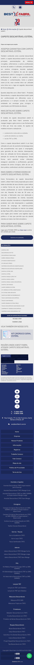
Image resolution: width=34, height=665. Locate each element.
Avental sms (5, 250)
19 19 (17, 412)
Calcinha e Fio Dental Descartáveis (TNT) (17, 635)
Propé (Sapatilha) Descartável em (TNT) (17, 641)
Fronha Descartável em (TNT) (17, 616)
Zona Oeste (24, 356)
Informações (5, 245)
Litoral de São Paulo (7, 361)
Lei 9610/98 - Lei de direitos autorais (8, 380)
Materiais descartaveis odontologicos (13, 266)
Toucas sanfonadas (7, 300)
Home (17, 431)
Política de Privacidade (17, 467)
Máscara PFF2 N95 (17, 600)
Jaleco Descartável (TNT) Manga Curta (17, 551)
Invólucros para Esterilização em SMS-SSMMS (17, 522)
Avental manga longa (8, 279)
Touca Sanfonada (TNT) (17, 541)
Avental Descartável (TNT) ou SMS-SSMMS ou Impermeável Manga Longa (17, 494)
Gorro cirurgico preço (8, 258)
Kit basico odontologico (8, 260)
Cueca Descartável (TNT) (17, 638)
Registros (17, 449)
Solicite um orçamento (17, 237)
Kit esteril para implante (9, 292)
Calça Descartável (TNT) (17, 631)
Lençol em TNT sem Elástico (17, 591)
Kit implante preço (7, 263)
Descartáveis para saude (9, 255)
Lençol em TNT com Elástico (17, 587)
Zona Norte (15, 356)
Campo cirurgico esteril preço (10, 303)
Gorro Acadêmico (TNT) (17, 535)
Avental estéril (6, 274)
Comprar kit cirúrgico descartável (11, 308)
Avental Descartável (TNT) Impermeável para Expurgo (17, 486)
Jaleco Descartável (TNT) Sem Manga (17, 557)
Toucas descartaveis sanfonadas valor (13, 305)
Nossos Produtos (17, 440)
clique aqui (23, 230)
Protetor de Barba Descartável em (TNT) (17, 619)
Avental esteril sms (7, 271)
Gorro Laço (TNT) (17, 538)
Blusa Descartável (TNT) (17, 628)
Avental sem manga (7, 284)
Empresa (17, 436)
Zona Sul (4, 359)
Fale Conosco (17, 458)
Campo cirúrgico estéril (8, 287)
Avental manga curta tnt (9, 276)
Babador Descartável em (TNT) (17, 613)
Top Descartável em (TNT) (17, 644)
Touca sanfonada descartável (10, 298)
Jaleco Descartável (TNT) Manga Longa (17, 554)
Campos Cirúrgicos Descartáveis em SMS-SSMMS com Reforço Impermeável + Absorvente (17, 509)
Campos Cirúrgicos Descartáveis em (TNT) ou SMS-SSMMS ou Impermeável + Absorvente (17, 516)
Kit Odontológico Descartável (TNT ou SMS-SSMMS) (17, 572)
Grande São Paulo (22, 359)
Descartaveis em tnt (7, 252)
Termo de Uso (17, 472)
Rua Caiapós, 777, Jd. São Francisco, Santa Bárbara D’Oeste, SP (17, 418)
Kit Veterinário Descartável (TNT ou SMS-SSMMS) (17, 577)
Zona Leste (12, 359)
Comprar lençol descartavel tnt (11, 311)
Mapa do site (17, 463)
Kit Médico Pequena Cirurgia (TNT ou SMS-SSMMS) (17, 567)
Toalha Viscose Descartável (17, 526)
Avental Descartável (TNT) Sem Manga (17, 498)
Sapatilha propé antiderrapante (11, 295)
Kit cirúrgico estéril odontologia (11, 290)
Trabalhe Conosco (17, 454)
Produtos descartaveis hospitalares (12, 268)
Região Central (6, 356)
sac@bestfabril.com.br (17, 424)
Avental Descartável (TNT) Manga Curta (17, 490)
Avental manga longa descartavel (12, 282)
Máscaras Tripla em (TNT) (17, 603)
